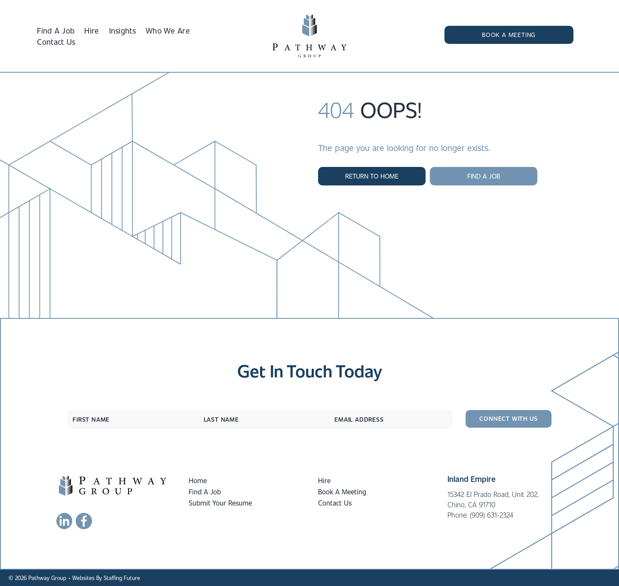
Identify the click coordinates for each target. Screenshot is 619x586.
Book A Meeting (342, 491)
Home (198, 480)
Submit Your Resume (220, 502)
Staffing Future (122, 577)
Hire (324, 480)
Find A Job (205, 491)
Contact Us (335, 502)
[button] (508, 35)
